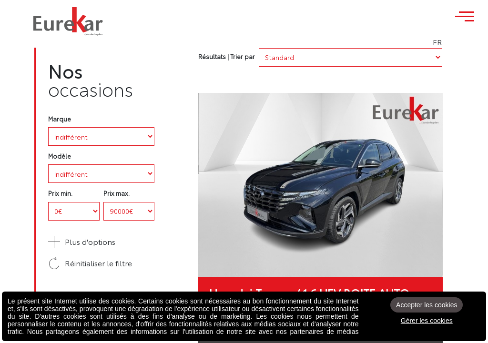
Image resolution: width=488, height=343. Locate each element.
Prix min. (60, 193)
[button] (101, 242)
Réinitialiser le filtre (90, 263)
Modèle (59, 156)
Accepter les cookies (426, 305)
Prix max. (116, 193)
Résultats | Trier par (226, 56)
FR (463, 42)
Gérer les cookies (427, 320)
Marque (59, 119)
